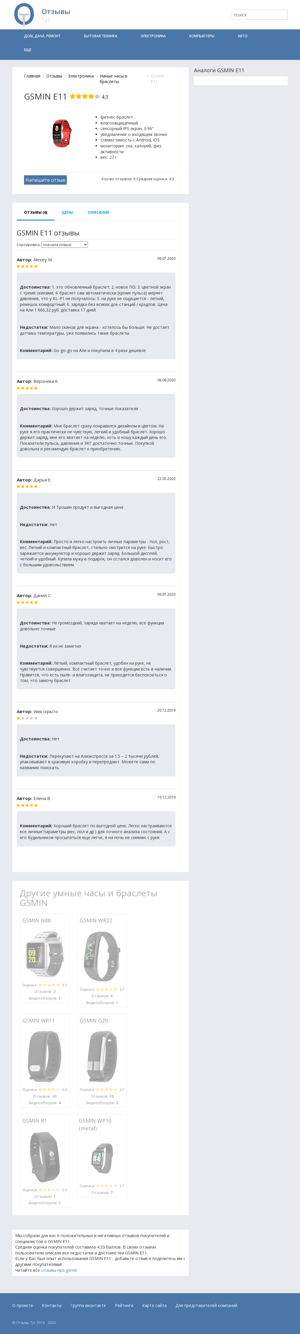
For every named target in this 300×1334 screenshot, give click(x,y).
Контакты (52, 1305)
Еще (27, 49)
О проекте (22, 1305)
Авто (243, 35)
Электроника (153, 35)
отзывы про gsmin (59, 1270)
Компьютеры (201, 35)
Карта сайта (154, 1305)
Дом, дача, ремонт (42, 35)
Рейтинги (124, 1305)
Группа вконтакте (88, 1305)
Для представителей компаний (206, 1305)
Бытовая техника (100, 35)
